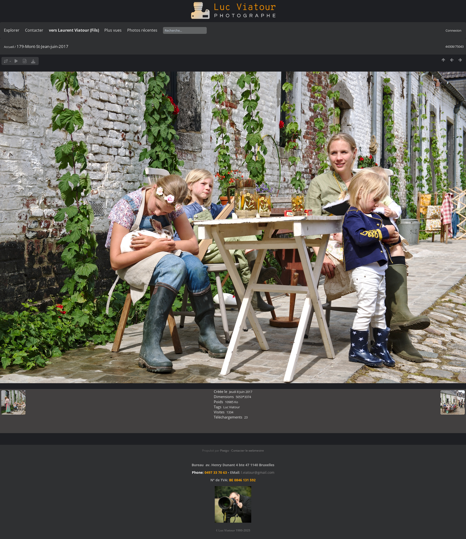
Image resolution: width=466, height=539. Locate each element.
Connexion (453, 30)
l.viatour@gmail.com (257, 472)
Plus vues (113, 30)
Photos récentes (142, 30)
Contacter (34, 30)
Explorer (11, 30)
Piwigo (224, 450)
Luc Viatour (231, 407)
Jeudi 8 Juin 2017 (240, 392)
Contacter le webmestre (247, 450)
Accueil (9, 47)
